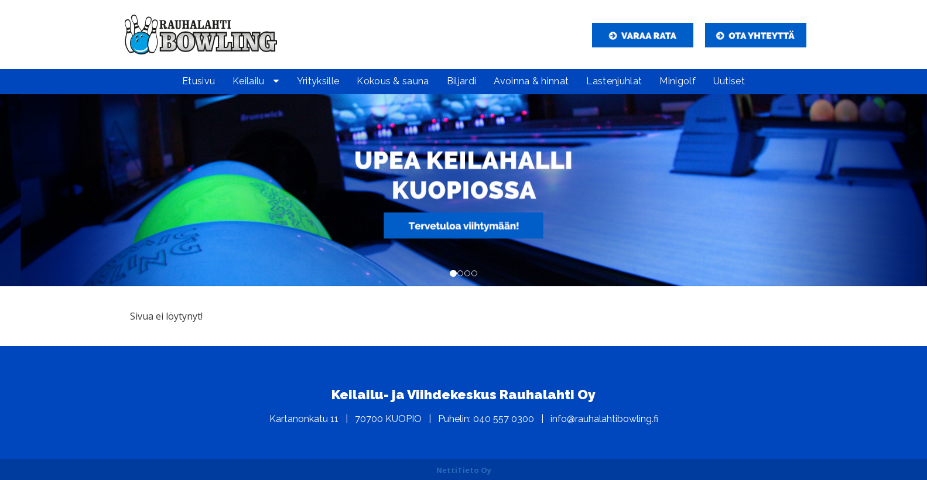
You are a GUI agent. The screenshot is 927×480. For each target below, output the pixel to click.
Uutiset (729, 81)
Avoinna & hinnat (531, 81)
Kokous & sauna (393, 81)
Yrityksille (318, 81)
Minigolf (677, 81)
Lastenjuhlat (614, 81)
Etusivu (198, 81)
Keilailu (248, 81)
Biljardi (462, 81)
